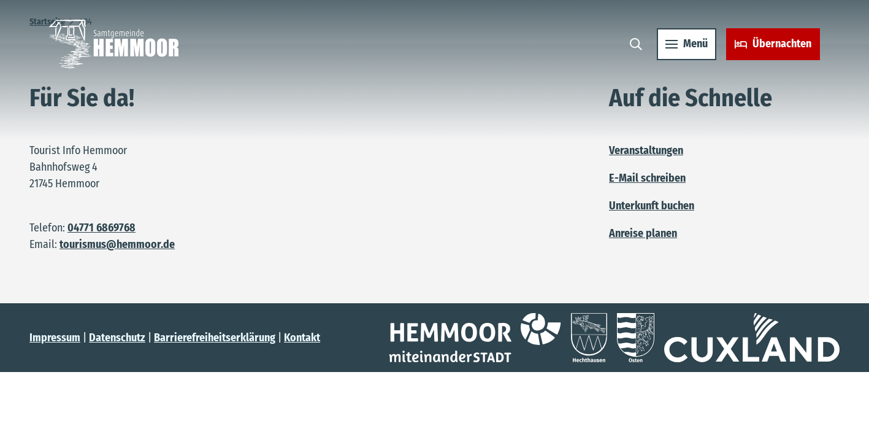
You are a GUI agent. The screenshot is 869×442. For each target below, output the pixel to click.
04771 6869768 (101, 228)
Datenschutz (117, 337)
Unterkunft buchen (651, 205)
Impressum (54, 337)
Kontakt (302, 337)
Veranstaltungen (646, 150)
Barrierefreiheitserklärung (214, 337)
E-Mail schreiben (647, 178)
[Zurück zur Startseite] (113, 44)
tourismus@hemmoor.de (117, 244)
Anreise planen (643, 233)
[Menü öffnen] (686, 44)
